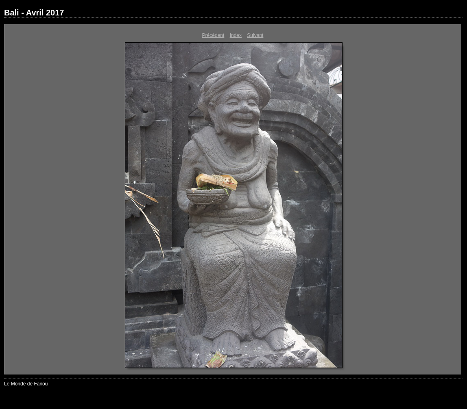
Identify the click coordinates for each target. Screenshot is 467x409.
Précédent (213, 35)
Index (236, 35)
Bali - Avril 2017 (34, 12)
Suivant (255, 35)
